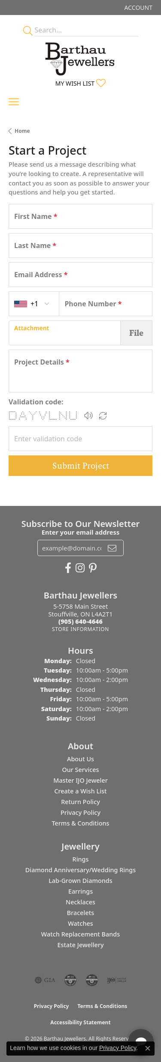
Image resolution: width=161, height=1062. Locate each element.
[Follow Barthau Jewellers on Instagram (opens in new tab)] (80, 568)
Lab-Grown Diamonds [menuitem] (80, 881)
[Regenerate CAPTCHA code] (103, 415)
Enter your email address (80, 532)
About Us (80, 759)
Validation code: (36, 402)
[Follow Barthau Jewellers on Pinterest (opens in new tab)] (93, 568)
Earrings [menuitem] (80, 891)
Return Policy (80, 802)
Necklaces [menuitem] (80, 902)
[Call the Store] (80, 621)
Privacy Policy (80, 812)
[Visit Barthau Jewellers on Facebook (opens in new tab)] (68, 568)
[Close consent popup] (147, 1048)
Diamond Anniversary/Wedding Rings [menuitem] (80, 870)
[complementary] (98, 1015)
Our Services (80, 770)
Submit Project (80, 466)
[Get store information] (80, 629)
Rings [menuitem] (81, 859)
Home (22, 131)
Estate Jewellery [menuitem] (80, 945)
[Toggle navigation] (13, 102)
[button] (137, 7)
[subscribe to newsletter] (112, 548)
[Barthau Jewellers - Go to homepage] (81, 56)
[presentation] (65, 332)
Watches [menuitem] (80, 923)
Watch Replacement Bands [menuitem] (80, 934)
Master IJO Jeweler (80, 780)
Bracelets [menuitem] (80, 913)
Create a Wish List (80, 791)
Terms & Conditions (80, 823)
